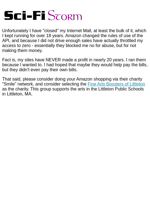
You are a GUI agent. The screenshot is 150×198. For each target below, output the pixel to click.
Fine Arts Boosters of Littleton (116, 84)
